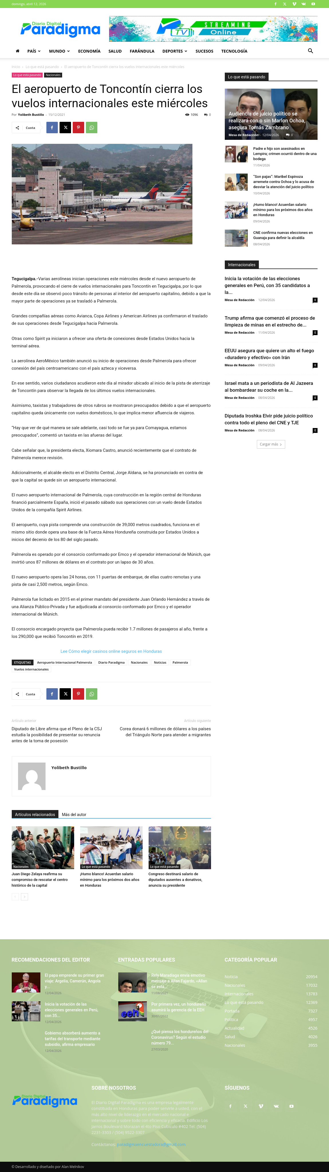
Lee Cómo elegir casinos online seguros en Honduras (111, 651)
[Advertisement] (111, 260)
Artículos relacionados (35, 814)
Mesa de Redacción (244, 135)
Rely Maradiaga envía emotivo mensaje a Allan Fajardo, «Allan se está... (179, 981)
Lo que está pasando (42, 66)
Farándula (142, 51)
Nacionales (53, 75)
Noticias (160, 662)
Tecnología (234, 51)
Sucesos (204, 51)
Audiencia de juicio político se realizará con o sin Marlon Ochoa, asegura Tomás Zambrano (267, 120)
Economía (89, 51)
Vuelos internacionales (31, 669)
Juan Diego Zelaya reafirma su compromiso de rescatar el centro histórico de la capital (40, 880)
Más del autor (74, 814)
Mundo (59, 51)
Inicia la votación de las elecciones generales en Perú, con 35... (71, 1010)
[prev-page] (15, 896)
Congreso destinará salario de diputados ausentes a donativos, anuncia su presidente (175, 880)
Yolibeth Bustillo (31, 114)
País (34, 51)
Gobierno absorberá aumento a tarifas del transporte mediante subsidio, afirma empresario (73, 1039)
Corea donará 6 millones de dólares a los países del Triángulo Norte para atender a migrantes (165, 731)
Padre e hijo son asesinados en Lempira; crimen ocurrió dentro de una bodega (285, 153)
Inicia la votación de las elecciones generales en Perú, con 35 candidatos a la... (267, 285)
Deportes (174, 51)
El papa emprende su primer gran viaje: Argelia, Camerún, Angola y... (74, 981)
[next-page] (24, 896)
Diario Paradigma (111, 662)
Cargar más (271, 444)
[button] (311, 51)
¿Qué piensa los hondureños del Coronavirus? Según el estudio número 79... (179, 1037)
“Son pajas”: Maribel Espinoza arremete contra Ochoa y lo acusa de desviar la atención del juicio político (283, 181)
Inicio (16, 66)
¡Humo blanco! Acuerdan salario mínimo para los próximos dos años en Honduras (109, 880)
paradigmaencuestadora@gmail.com (151, 1144)
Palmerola (180, 662)
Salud (115, 51)
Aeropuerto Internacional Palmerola (64, 662)
